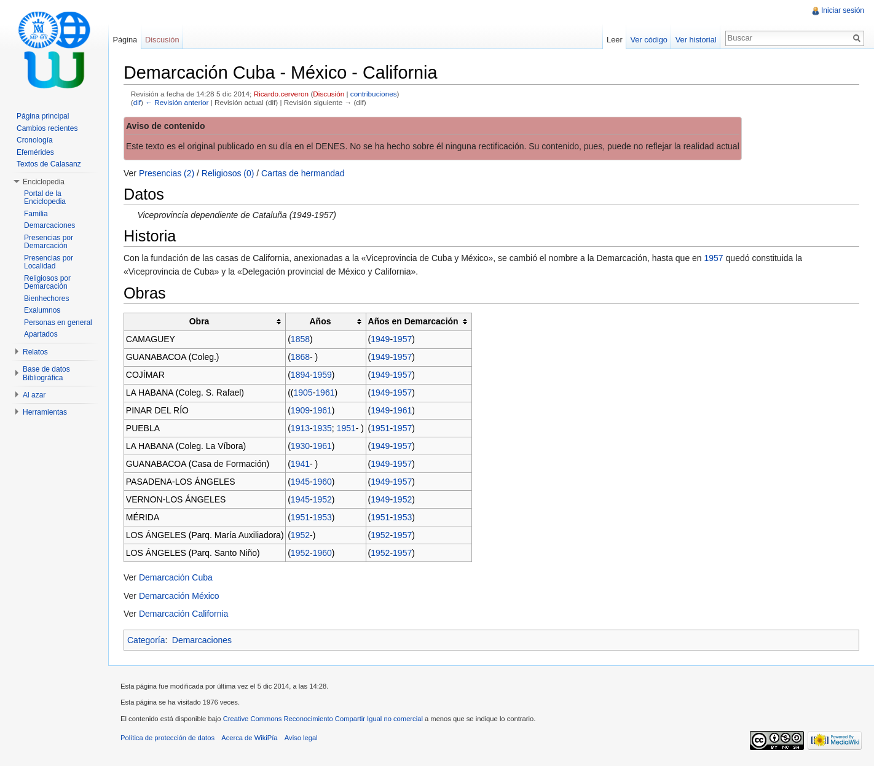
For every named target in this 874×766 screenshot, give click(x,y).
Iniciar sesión (842, 10)
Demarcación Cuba (176, 577)
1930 (300, 446)
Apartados (41, 334)
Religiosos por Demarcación (47, 282)
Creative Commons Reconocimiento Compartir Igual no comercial (323, 718)
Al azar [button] (34, 395)
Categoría (146, 640)
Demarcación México (179, 596)
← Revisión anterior (176, 102)
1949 (380, 339)
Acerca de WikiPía (249, 737)
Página (124, 39)
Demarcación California (184, 614)
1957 (713, 258)
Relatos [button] (35, 352)
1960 (322, 482)
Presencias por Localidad (48, 262)
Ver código (648, 39)
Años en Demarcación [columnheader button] (413, 321)
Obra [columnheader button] (199, 321)
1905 (303, 392)
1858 (300, 339)
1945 (300, 482)
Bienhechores (46, 298)
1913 (300, 428)
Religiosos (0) (228, 173)
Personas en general (58, 322)
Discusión (328, 94)
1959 (322, 375)
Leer (615, 39)
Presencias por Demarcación (48, 242)
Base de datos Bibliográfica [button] (46, 373)
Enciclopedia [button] (44, 182)
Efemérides (35, 152)
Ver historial (696, 39)
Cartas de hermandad (302, 173)
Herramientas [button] (45, 412)
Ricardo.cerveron (281, 94)
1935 (322, 428)
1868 (300, 357)
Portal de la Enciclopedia (45, 197)
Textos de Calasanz (49, 164)
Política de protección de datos (167, 737)
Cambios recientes (47, 128)
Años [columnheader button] (320, 321)
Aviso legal (301, 737)
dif (137, 102)
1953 (322, 517)
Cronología (35, 140)
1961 (324, 392)
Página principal (43, 116)
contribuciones (373, 94)
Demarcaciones (202, 640)
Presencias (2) (166, 173)
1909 (300, 410)
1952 (322, 499)
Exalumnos (42, 310)
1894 (300, 375)
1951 (346, 428)
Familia (36, 213)
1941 (300, 464)
